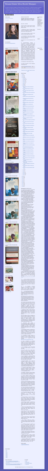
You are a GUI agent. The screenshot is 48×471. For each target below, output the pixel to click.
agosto (24, 83)
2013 (23, 182)
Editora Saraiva (27, 462)
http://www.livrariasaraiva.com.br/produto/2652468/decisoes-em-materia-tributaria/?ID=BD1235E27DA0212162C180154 (14, 464)
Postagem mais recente (24, 70)
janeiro (24, 174)
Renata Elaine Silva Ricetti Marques (20, 4)
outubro (24, 80)
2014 (23, 181)
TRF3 (7, 455)
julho (23, 84)
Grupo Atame (27, 464)
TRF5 (7, 457)
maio (23, 169)
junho (23, 85)
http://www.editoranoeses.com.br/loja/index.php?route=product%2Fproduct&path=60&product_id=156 (13, 461)
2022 (23, 74)
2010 (23, 186)
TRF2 (7, 454)
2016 (23, 178)
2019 (23, 77)
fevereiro (24, 173)
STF (6, 450)
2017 (23, 177)
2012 (23, 183)
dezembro (24, 78)
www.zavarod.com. (25, 294)
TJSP (6, 452)
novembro (24, 79)
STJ (6, 451)
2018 (23, 176)
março (23, 172)
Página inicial (28, 71)
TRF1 (7, 453)
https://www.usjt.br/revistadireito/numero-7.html (27, 339)
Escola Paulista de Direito (28, 463)
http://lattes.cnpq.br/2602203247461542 (10, 43)
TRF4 (7, 456)
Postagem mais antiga (32, 70)
